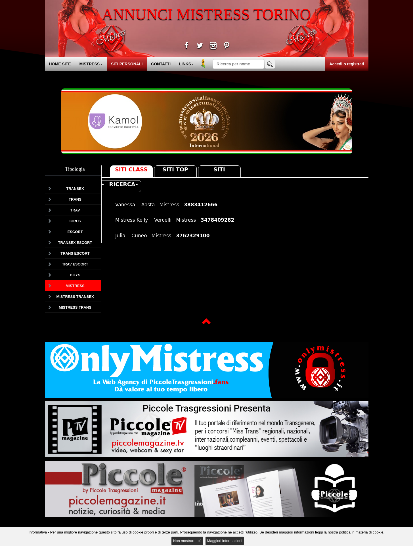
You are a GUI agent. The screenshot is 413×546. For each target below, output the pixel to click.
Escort (75, 232)
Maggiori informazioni (224, 541)
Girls (75, 221)
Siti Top (175, 169)
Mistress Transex (75, 296)
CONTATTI (161, 64)
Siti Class (131, 169)
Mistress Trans (75, 307)
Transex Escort (75, 242)
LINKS (186, 64)
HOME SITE (60, 64)
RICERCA (123, 184)
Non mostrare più (187, 541)
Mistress (75, 286)
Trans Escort (75, 253)
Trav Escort (75, 264)
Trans (75, 199)
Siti (219, 169)
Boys (75, 275)
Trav (75, 210)
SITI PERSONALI (126, 64)
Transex (75, 188)
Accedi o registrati (346, 64)
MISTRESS (91, 64)
